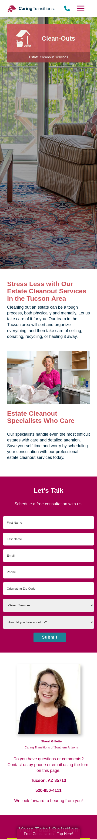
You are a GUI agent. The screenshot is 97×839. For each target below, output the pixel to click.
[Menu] (80, 8)
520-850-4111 (48, 790)
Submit (49, 637)
